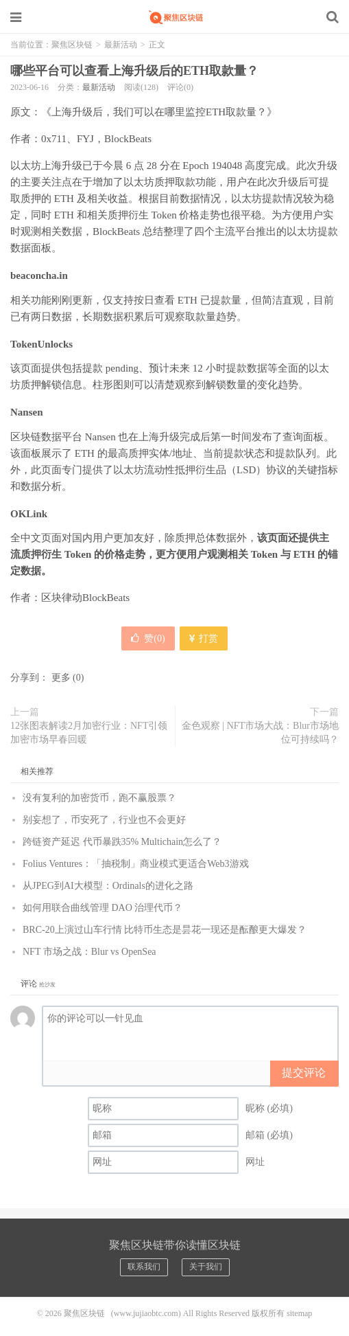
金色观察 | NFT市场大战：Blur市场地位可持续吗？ (260, 733)
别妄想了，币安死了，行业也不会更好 (104, 820)
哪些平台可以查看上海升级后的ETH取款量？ (134, 71)
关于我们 (205, 1266)
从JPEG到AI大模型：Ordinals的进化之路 (108, 886)
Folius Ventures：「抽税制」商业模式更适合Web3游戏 (136, 864)
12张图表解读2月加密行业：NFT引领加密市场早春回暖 (88, 733)
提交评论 (304, 1072)
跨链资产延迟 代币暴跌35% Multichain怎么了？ (122, 842)
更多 (61, 677)
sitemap (299, 1313)
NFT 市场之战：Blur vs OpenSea (89, 952)
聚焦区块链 (175, 17)
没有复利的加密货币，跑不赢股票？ (99, 798)
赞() (148, 638)
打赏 (203, 638)
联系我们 (144, 1266)
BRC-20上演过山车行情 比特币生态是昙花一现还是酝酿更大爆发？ (164, 930)
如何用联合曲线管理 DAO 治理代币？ (102, 908)
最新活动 (120, 44)
